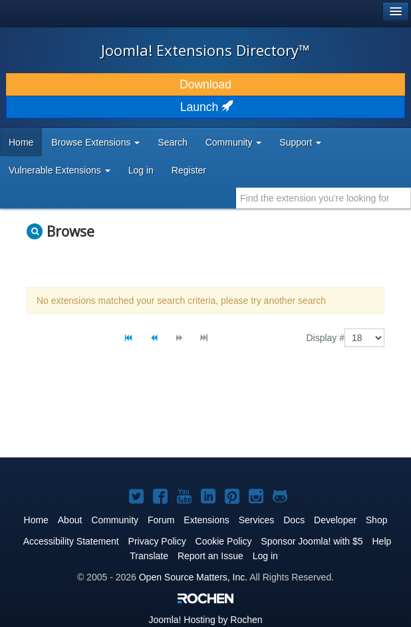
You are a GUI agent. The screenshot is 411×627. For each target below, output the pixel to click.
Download (205, 84)
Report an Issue (210, 556)
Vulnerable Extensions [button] (59, 170)
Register (189, 170)
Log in (141, 170)
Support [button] (300, 142)
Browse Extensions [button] (95, 142)
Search (172, 142)
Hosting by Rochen (205, 619)
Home (21, 142)
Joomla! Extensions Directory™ (205, 50)
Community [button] (234, 142)
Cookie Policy (224, 541)
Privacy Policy (157, 541)
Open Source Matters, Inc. (193, 577)
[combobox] (323, 198)
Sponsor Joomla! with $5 (311, 541)
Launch (205, 107)
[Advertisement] (182, 414)
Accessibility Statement (71, 541)
